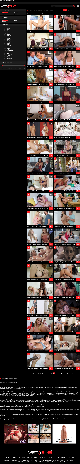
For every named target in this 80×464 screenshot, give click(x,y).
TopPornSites (10, 0)
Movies (7, 457)
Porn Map (30, 461)
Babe (7, 34)
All (3, 12)
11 (59, 373)
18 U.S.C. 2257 (71, 457)
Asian (7, 32)
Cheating (7, 45)
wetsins (34, 410)
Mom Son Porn (61, 460)
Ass (6, 33)
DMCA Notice (51, 457)
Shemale (16, 14)
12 (61, 373)
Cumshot (7, 48)
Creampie (8, 47)
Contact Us (42, 457)
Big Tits (7, 39)
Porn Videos (25, 460)
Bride (7, 43)
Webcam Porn (61, 461)
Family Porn (8, 57)
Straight (16, 12)
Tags (35, 457)
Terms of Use (61, 457)
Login (67, 3)
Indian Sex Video (39, 461)
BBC (6, 37)
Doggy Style (8, 50)
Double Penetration (10, 52)
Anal (6, 29)
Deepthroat (8, 49)
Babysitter (8, 35)
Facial (7, 55)
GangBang (8, 58)
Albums (14, 457)
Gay (3, 14)
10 (56, 373)
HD (68, 10)
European (8, 54)
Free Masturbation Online (46, 460)
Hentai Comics (51, 461)
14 (67, 373)
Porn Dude (7, 460)
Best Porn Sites (71, 460)
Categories (22, 457)
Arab (6, 30)
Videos (15, 20)
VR (71, 10)
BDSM (7, 38)
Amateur (7, 28)
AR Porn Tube (21, 461)
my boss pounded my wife (45, 414)
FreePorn (34, 460)
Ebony (7, 53)
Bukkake (7, 44)
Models (29, 457)
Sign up (71, 3)
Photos (4, 21)
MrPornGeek (15, 460)
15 (70, 373)
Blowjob (7, 42)
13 (64, 373)
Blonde (7, 40)
